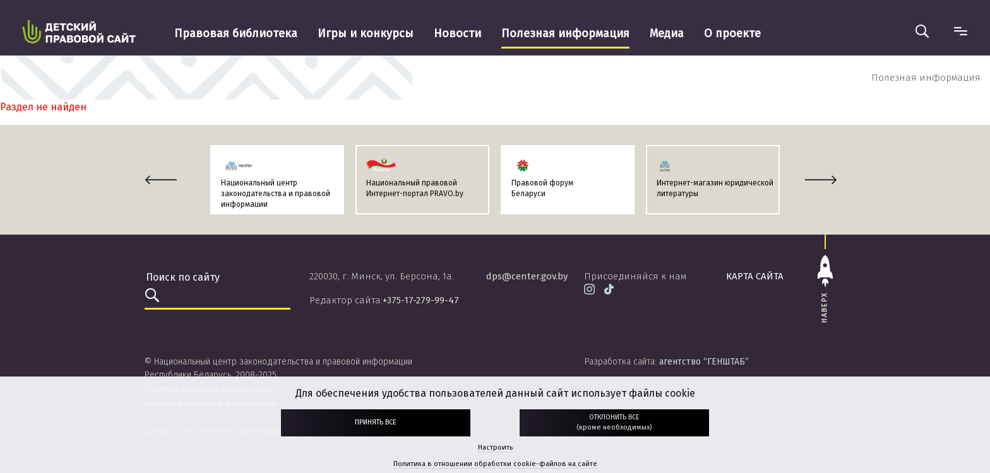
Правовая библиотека (235, 33)
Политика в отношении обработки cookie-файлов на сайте (495, 464)
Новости (457, 33)
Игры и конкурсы (366, 33)
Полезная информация (565, 33)
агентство (704, 361)
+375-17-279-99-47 (421, 300)
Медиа (667, 33)
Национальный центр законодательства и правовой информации (275, 193)
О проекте (732, 33)
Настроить (495, 447)
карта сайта (755, 276)
